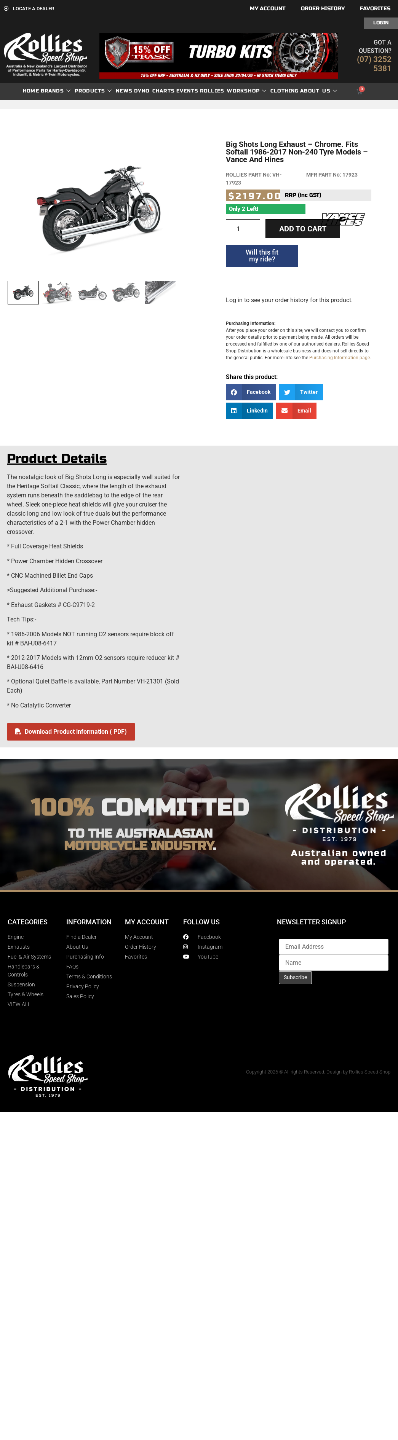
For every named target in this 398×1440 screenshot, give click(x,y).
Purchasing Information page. (340, 357)
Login (380, 23)
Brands (56, 91)
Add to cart (302, 228)
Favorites (375, 8)
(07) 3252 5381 (374, 64)
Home (31, 91)
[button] (251, 392)
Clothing (284, 91)
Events (187, 91)
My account (268, 8)
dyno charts (154, 91)
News (124, 91)
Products (93, 91)
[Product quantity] (243, 228)
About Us (318, 91)
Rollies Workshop (233, 91)
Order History (323, 8)
